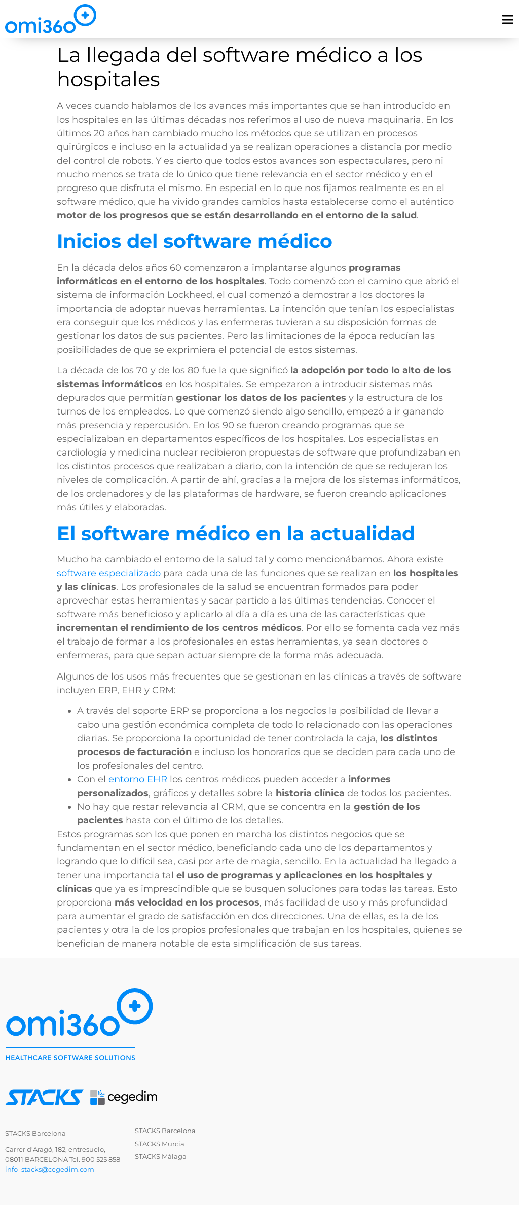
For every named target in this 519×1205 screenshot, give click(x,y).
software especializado (109, 573)
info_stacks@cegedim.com (49, 1169)
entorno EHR (137, 779)
